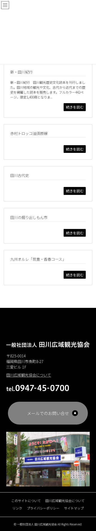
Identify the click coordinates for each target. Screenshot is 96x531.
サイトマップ (74, 508)
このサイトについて (26, 500)
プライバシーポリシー (43, 508)
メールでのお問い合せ (48, 413)
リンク (17, 508)
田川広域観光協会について (65, 500)
